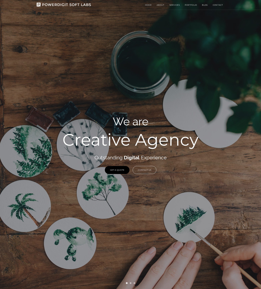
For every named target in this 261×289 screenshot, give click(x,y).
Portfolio (191, 5)
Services (174, 5)
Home (148, 5)
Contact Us (144, 170)
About (160, 5)
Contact (218, 5)
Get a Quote (117, 170)
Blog (205, 5)
